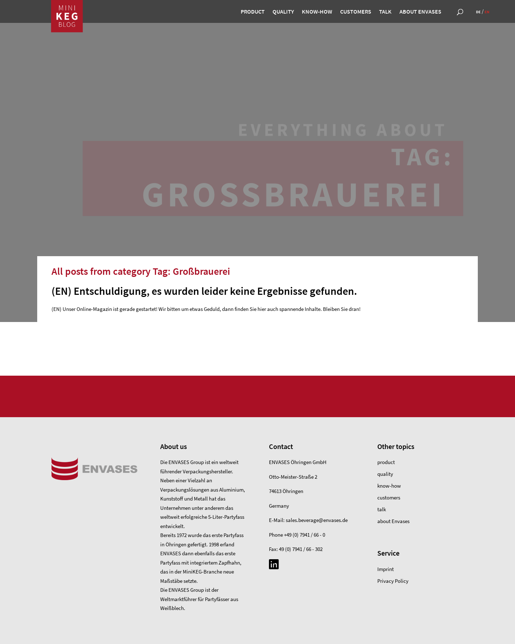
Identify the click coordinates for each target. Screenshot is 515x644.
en (487, 11)
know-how (317, 12)
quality (283, 12)
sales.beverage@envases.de (317, 520)
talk (385, 12)
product (253, 12)
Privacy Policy (392, 580)
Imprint (385, 569)
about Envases (420, 12)
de (478, 11)
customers (355, 12)
